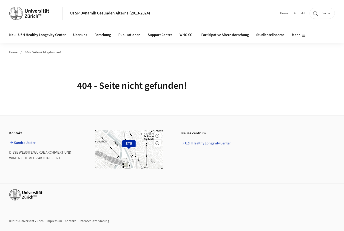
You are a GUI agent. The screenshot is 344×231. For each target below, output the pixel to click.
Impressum (54, 221)
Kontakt (299, 13)
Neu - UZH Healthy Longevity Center (37, 34)
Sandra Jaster (25, 142)
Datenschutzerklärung (94, 221)
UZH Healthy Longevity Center (208, 143)
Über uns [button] (80, 34)
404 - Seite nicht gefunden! (43, 52)
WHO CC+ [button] (186, 34)
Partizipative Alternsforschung (225, 34)
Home (284, 13)
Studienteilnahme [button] (270, 34)
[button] (157, 136)
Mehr (299, 35)
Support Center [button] (160, 34)
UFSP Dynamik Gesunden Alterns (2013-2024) (110, 13)
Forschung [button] (102, 34)
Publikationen (129, 34)
